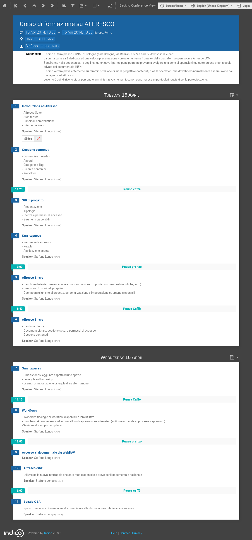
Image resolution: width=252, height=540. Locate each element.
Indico (48, 533)
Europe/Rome (174, 6)
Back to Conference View (138, 5)
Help (114, 533)
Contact (125, 533)
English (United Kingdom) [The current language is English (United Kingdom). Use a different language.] (213, 6)
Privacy (137, 533)
